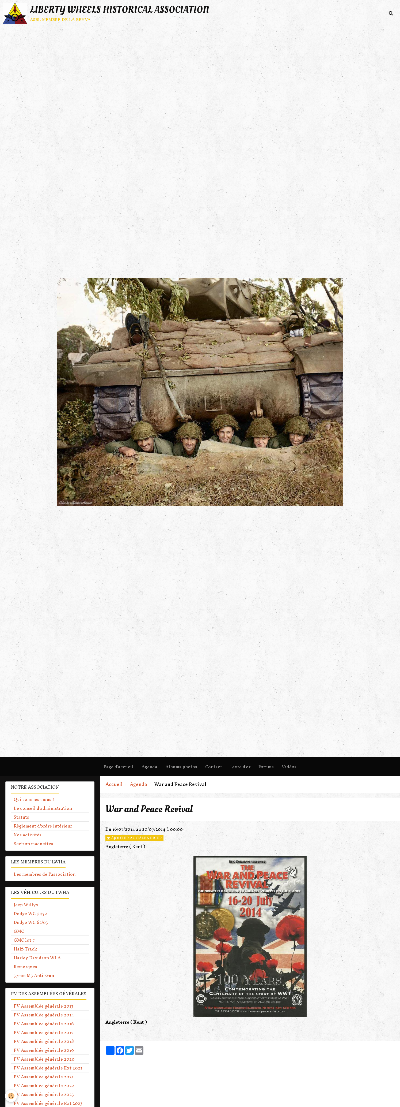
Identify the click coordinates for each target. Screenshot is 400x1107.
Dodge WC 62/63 (31, 922)
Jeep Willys (26, 904)
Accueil (114, 784)
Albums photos (181, 766)
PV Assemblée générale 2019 (44, 1050)
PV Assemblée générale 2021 (44, 1076)
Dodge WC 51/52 (30, 913)
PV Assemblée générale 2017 (44, 1032)
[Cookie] (11, 1096)
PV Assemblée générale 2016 (44, 1023)
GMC (19, 931)
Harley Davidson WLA (37, 957)
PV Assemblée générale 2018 (44, 1041)
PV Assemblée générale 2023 (44, 1094)
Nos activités (27, 834)
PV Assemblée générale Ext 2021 (48, 1068)
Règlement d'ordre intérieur (43, 826)
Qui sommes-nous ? (34, 799)
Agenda (149, 766)
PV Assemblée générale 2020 (44, 1059)
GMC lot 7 (24, 940)
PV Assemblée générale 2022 (44, 1085)
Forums (266, 766)
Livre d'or (240, 766)
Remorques (25, 966)
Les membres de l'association (44, 874)
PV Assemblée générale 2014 (44, 1015)
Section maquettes (33, 843)
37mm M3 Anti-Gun (34, 975)
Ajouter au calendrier (134, 838)
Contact (213, 766)
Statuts (21, 817)
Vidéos (289, 766)
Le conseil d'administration (43, 808)
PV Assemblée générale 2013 (43, 1006)
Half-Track (25, 949)
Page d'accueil (119, 766)
